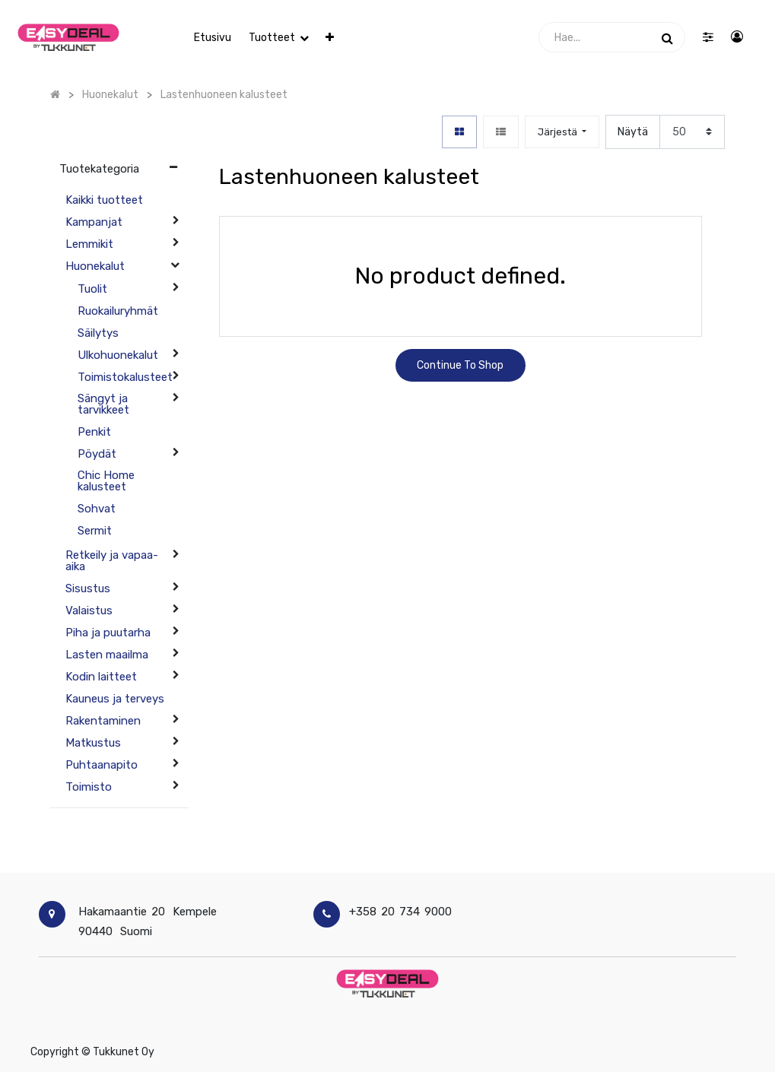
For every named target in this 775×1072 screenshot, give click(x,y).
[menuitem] (213, 37)
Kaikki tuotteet (104, 200)
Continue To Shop (460, 365)
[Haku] (667, 37)
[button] (329, 37)
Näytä (633, 131)
